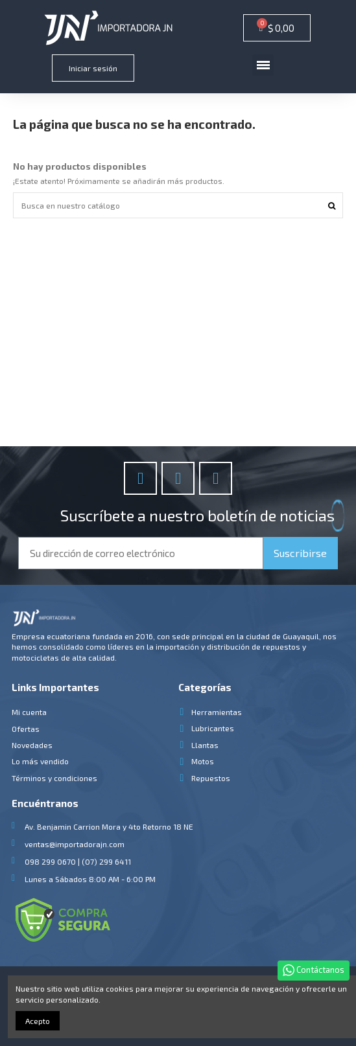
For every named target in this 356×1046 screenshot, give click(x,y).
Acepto (37, 1020)
